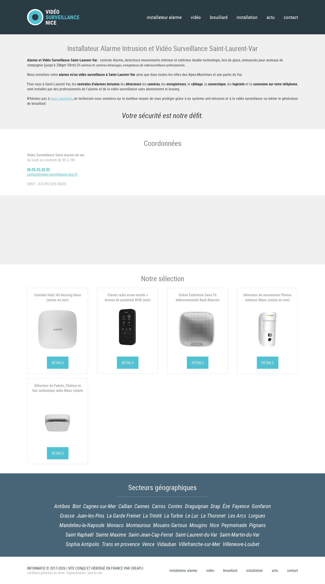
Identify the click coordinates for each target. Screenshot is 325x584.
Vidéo (196, 17)
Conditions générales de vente (46, 573)
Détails (58, 362)
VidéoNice (53, 17)
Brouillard (219, 17)
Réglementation (76, 573)
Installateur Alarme (164, 17)
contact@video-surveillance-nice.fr (52, 174)
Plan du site (95, 573)
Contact (291, 17)
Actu (271, 17)
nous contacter (61, 98)
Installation (247, 17)
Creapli (137, 568)
